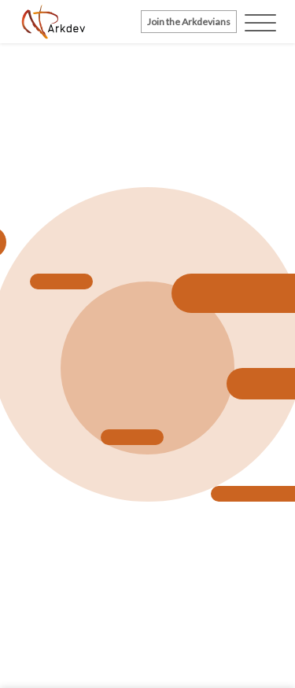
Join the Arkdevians (188, 22)
